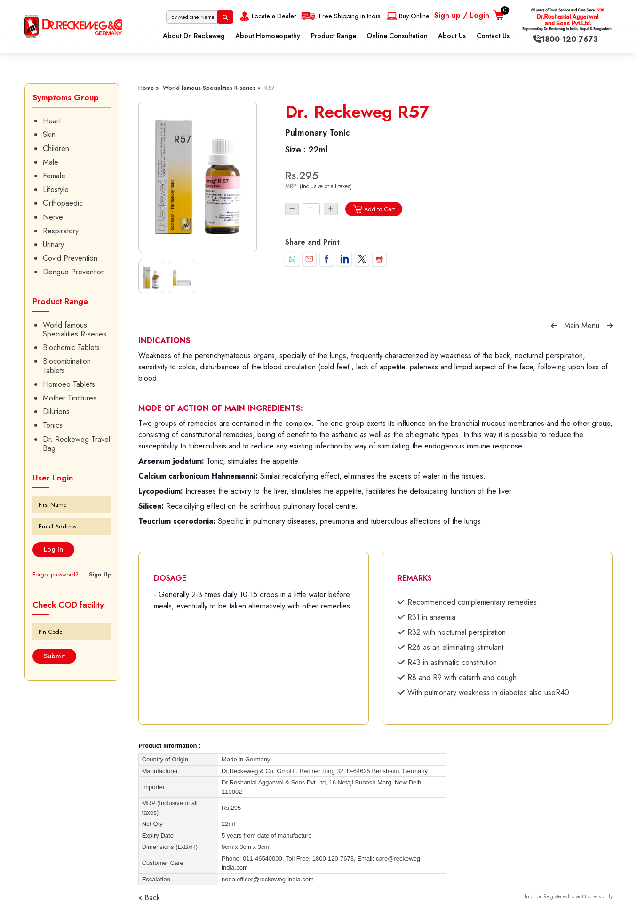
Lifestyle (56, 189)
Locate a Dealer (267, 16)
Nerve (53, 217)
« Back (149, 897)
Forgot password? (55, 574)
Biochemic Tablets (71, 347)
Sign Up (100, 574)
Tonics (53, 425)
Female (54, 175)
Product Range (333, 35)
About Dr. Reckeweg (194, 35)
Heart (52, 120)
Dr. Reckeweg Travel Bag (76, 444)
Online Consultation (397, 35)
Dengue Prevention (74, 271)
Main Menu (581, 325)
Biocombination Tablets (67, 366)
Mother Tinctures (69, 397)
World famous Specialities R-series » (212, 87)
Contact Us (493, 35)
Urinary (53, 244)
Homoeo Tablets (69, 384)
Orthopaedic (63, 203)
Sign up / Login (461, 15)
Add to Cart (374, 209)
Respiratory (61, 230)
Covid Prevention (70, 258)
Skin (49, 134)
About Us (452, 35)
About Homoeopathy (267, 35)
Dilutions (56, 411)
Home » (148, 87)
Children (56, 148)
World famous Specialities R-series (74, 329)
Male (50, 162)
